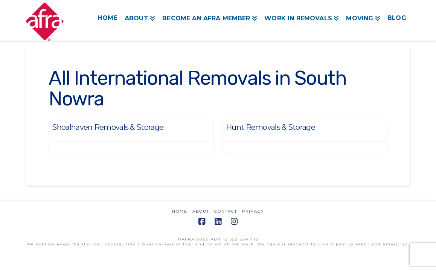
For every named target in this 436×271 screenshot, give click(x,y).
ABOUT (200, 211)
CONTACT (225, 211)
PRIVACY (253, 211)
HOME (180, 211)
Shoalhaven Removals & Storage (107, 127)
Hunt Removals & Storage (270, 127)
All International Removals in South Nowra (197, 88)
